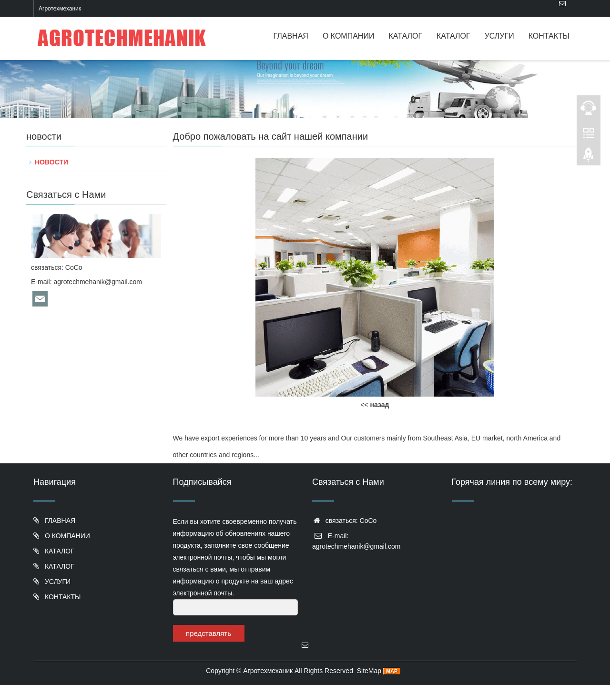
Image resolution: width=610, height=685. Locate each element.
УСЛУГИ (499, 36)
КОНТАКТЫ (549, 36)
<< (374, 405)
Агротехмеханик (268, 671)
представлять (208, 633)
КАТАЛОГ (405, 36)
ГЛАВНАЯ (291, 36)
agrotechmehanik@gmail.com (97, 282)
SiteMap (369, 671)
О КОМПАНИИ (349, 36)
